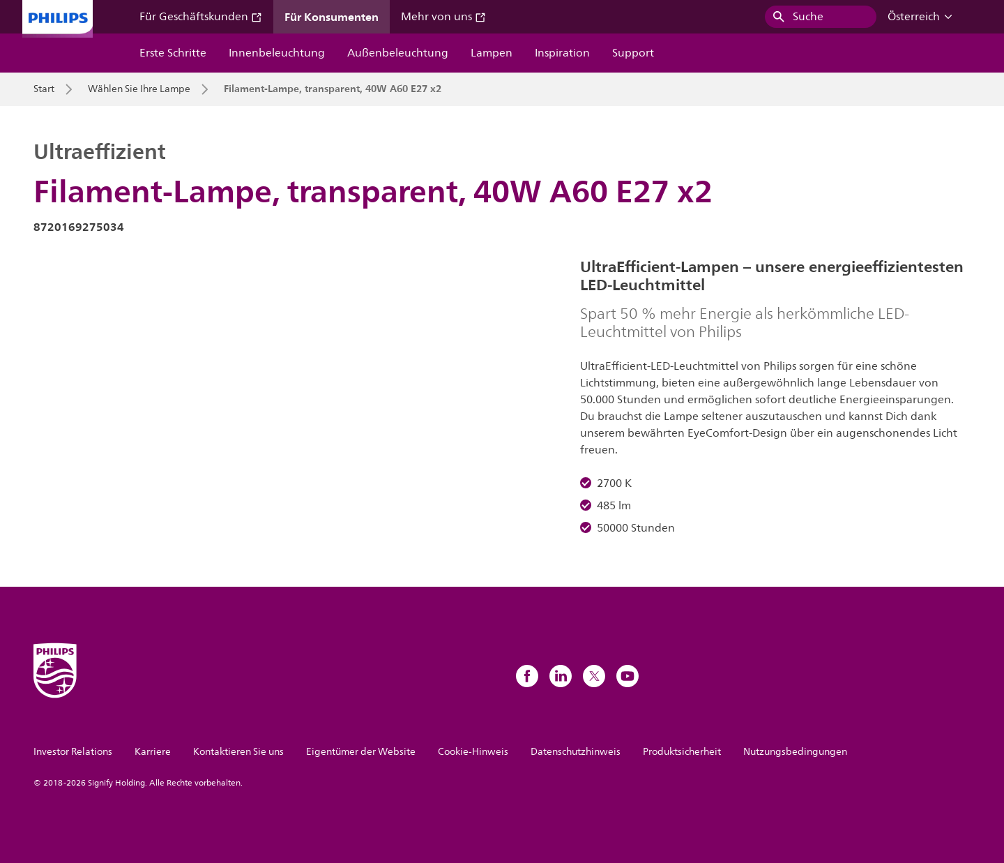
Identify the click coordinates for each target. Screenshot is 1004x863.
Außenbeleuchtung (397, 53)
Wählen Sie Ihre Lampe (139, 89)
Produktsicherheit (682, 752)
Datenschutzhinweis (576, 752)
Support (633, 53)
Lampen (491, 53)
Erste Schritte (172, 53)
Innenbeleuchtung (277, 53)
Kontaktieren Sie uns (238, 752)
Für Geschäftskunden (200, 16)
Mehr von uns (443, 16)
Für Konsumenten (331, 16)
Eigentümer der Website (361, 752)
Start (43, 89)
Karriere (153, 752)
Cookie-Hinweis (473, 752)
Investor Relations (72, 752)
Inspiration (562, 53)
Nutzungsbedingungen (795, 752)
